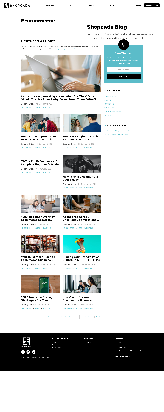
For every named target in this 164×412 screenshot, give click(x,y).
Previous (51, 358)
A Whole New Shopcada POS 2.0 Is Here (120, 172)
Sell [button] (72, 5)
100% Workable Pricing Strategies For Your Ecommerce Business (37, 340)
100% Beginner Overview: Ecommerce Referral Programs (38, 260)
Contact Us (119, 383)
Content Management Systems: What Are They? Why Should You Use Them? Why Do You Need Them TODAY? (58, 138)
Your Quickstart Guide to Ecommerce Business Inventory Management (38, 300)
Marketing (47, 148)
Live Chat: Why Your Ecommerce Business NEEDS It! (78, 340)
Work (91, 5)
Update (107, 156)
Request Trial (152, 5)
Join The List (124, 94)
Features (87, 383)
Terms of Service (122, 386)
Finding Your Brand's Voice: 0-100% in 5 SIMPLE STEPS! (82, 299)
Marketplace (57, 388)
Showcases (88, 386)
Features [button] (50, 5)
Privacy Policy (120, 388)
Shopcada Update (112, 152)
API (85, 388)
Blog (117, 403)
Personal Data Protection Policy (128, 391)
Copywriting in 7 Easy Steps (66, 89)
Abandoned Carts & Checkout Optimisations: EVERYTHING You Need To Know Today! (80, 262)
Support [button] (113, 5)
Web (54, 383)
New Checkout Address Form (116, 175)
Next (98, 358)
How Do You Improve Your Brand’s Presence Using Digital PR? (38, 180)
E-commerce (27, 148)
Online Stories (111, 148)
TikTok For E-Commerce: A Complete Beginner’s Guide (40, 203)
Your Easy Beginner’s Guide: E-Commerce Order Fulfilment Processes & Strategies (82, 182)
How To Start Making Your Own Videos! (80, 219)
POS (54, 386)
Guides (37, 148)
